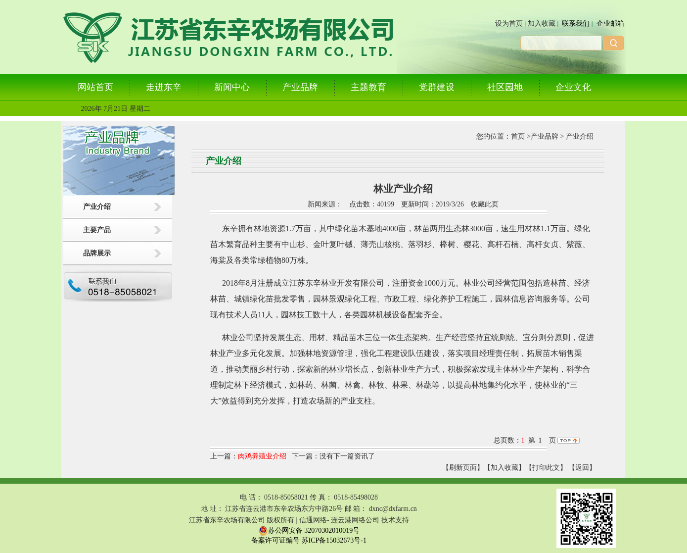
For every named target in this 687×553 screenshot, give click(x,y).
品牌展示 (97, 253)
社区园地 (505, 87)
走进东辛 (164, 87)
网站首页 (95, 87)
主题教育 (368, 87)
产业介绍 (97, 206)
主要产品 (97, 230)
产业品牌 (300, 87)
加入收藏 (541, 23)
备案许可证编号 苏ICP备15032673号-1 (308, 540)
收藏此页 (485, 204)
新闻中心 (232, 87)
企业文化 (573, 87)
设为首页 (509, 23)
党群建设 (437, 87)
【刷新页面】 (463, 467)
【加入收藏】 (504, 467)
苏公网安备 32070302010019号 (309, 531)
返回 (582, 467)
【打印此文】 (546, 467)
